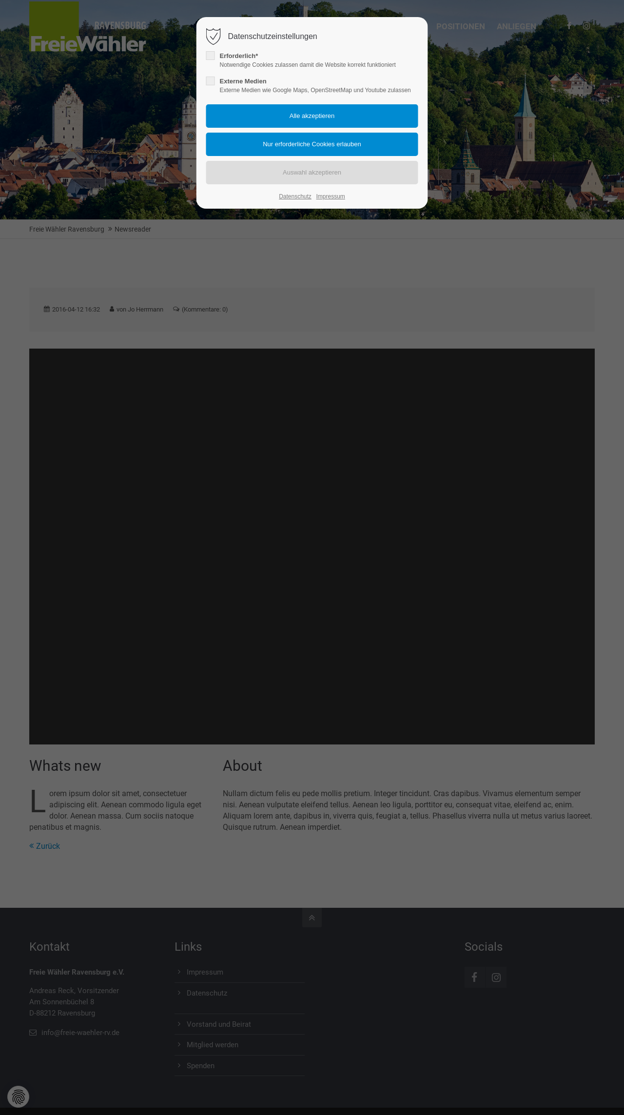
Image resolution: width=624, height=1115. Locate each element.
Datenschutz (295, 196)
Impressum (330, 196)
